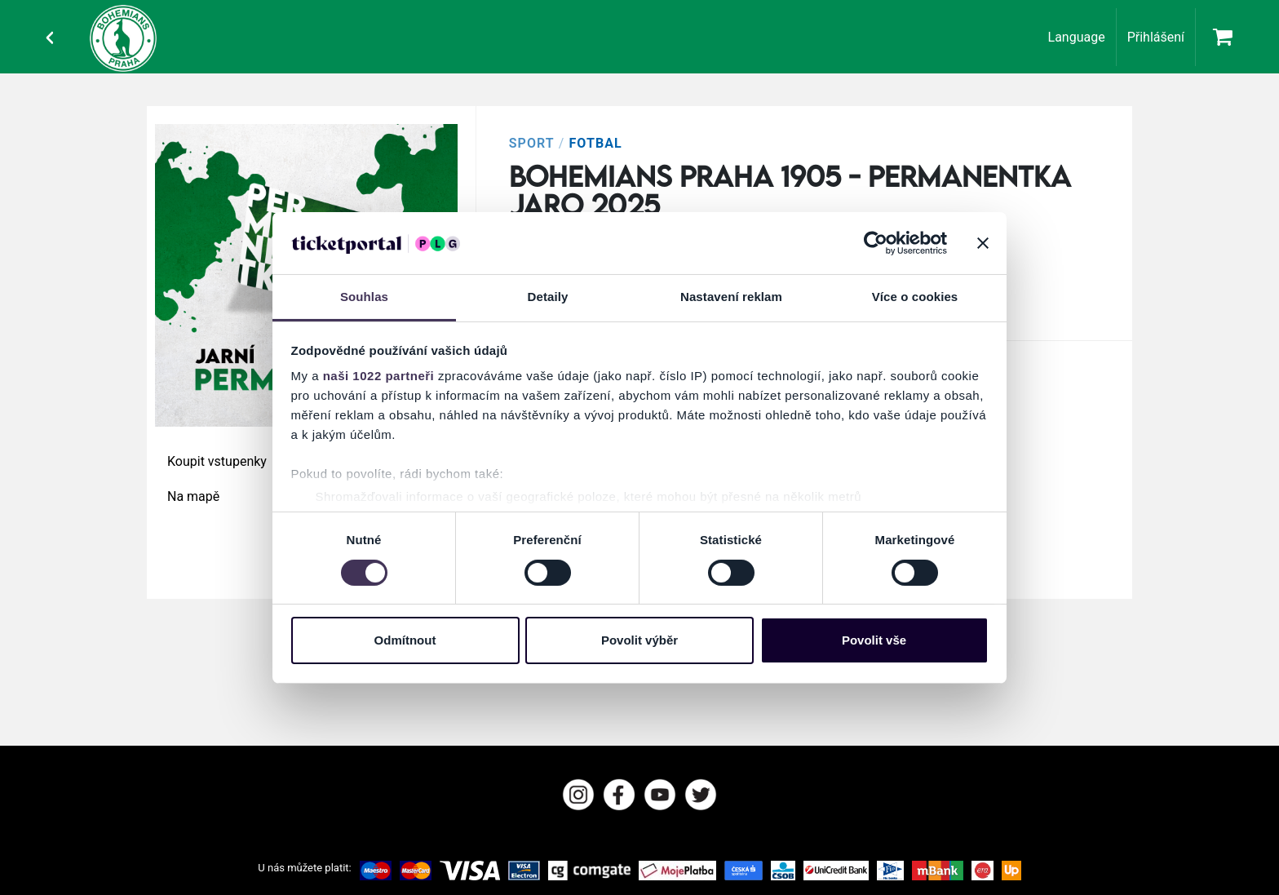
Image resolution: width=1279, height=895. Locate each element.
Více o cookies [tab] (915, 297)
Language (1076, 37)
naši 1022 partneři (379, 376)
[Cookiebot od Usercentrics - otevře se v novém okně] (875, 243)
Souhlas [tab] (364, 297)
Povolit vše (874, 640)
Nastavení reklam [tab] (731, 297)
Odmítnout (405, 640)
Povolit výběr (639, 640)
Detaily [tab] (548, 297)
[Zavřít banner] (983, 243)
